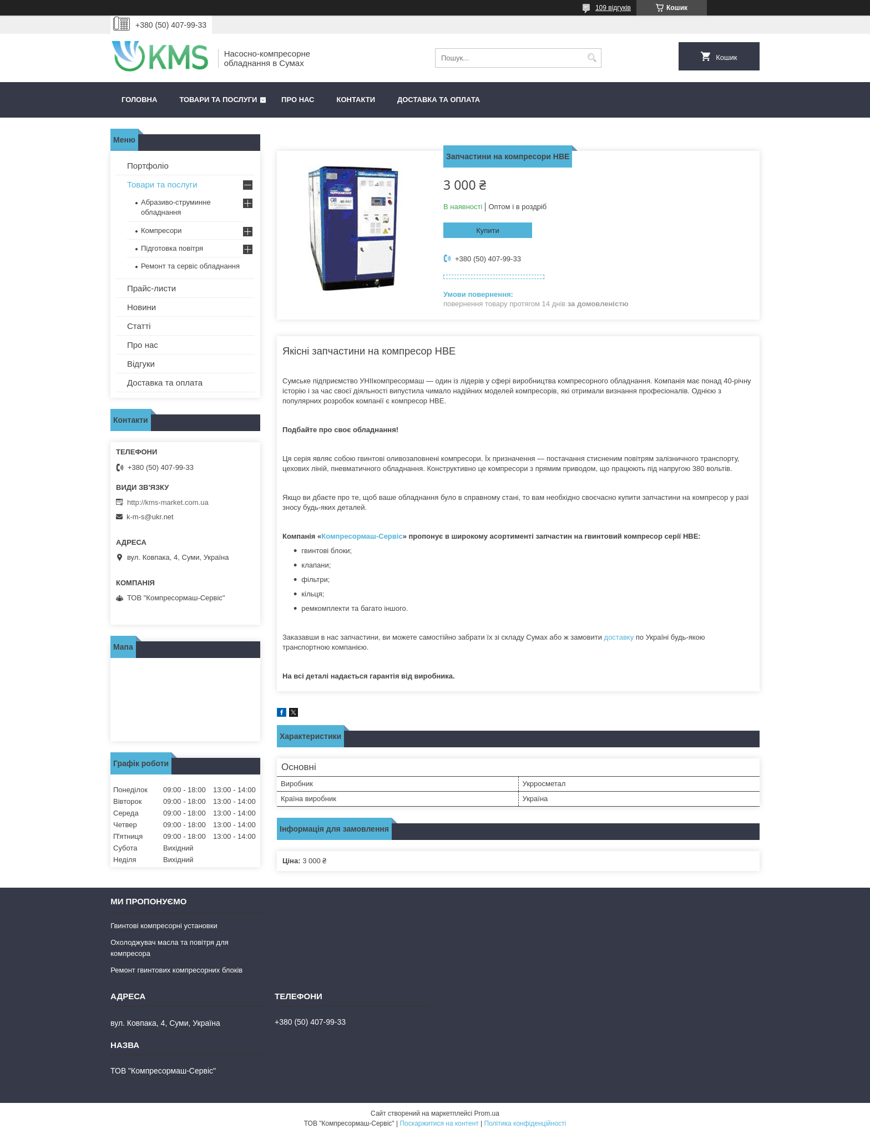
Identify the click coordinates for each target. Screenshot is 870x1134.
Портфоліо (148, 165)
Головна (139, 99)
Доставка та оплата (438, 99)
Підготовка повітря (172, 248)
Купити (487, 230)
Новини (141, 307)
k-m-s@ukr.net (150, 517)
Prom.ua (486, 1113)
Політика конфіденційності (525, 1123)
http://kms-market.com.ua (168, 502)
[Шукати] (591, 58)
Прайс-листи (151, 288)
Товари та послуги (218, 99)
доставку (619, 637)
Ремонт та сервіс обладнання (190, 266)
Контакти (356, 99)
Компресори (161, 230)
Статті (139, 326)
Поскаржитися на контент (438, 1123)
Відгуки (141, 363)
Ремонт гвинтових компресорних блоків (176, 970)
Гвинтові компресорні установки (164, 926)
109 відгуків (613, 8)
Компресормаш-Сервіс (361, 536)
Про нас (297, 99)
